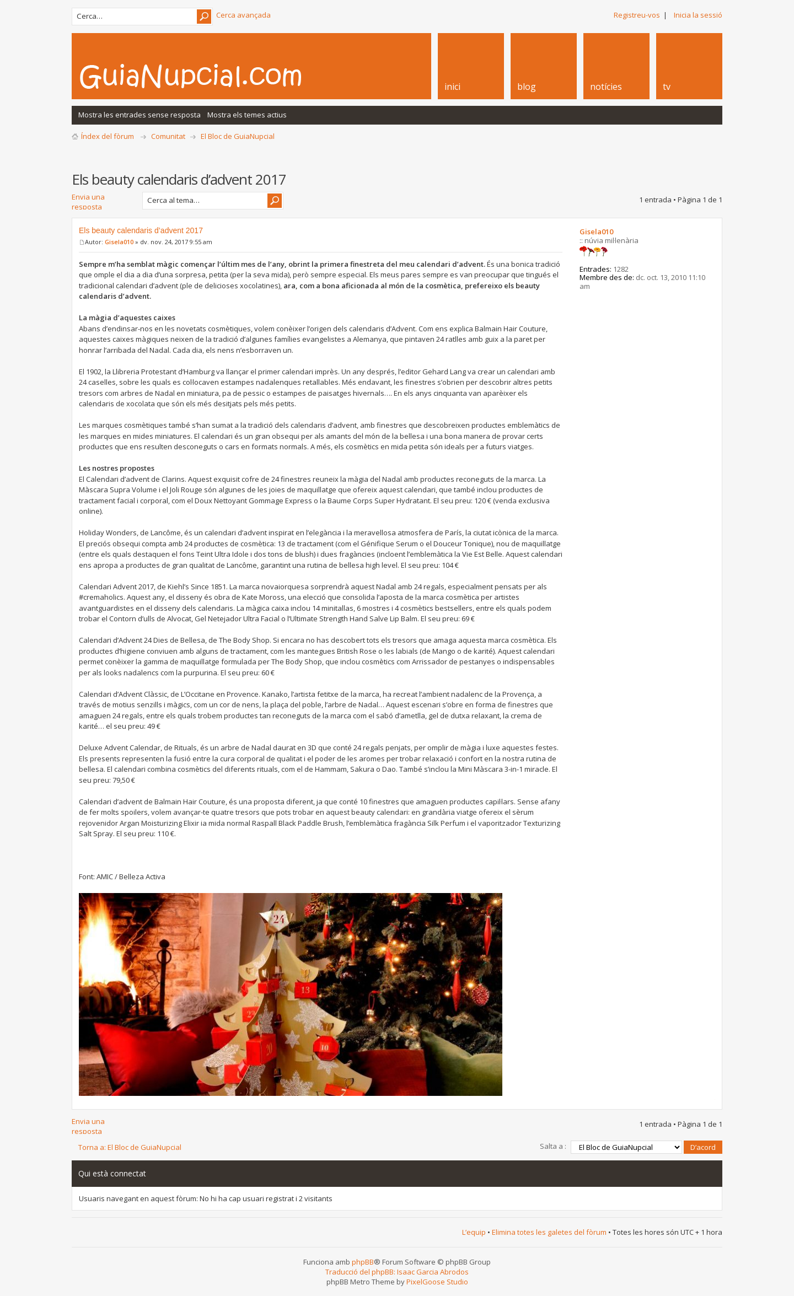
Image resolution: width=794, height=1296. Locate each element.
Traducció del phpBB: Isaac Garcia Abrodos (397, 1272)
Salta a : (553, 1146)
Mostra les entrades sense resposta (139, 115)
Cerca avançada (243, 15)
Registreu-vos (637, 15)
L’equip (474, 1232)
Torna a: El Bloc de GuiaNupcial (129, 1147)
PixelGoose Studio (437, 1282)
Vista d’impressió (716, 153)
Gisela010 (119, 242)
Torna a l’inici (712, 1099)
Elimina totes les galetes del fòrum (549, 1232)
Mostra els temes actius (247, 115)
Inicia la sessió (698, 15)
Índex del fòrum (107, 136)
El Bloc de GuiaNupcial (238, 136)
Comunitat (168, 136)
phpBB (363, 1262)
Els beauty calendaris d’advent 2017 (141, 230)
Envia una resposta (104, 200)
